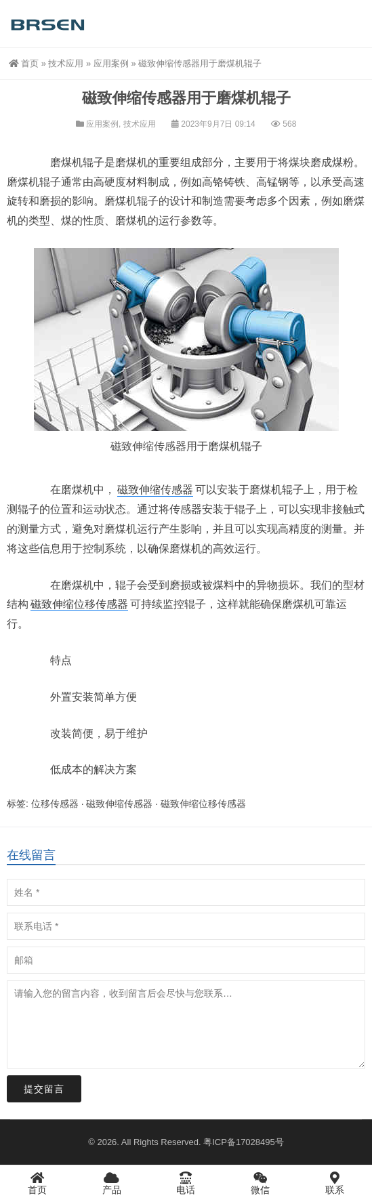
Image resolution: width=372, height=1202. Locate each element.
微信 (260, 1183)
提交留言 (44, 1088)
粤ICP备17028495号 (243, 1142)
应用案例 (111, 63)
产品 (112, 1183)
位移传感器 (55, 803)
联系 (334, 1183)
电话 (186, 1183)
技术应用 (65, 63)
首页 (24, 63)
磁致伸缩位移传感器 (79, 604)
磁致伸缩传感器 (148, 446)
